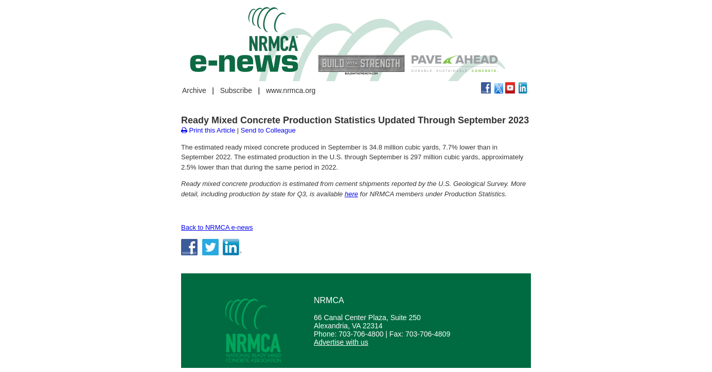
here (351, 194)
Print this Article (208, 130)
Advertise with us (341, 342)
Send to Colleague (268, 130)
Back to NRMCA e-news (217, 227)
